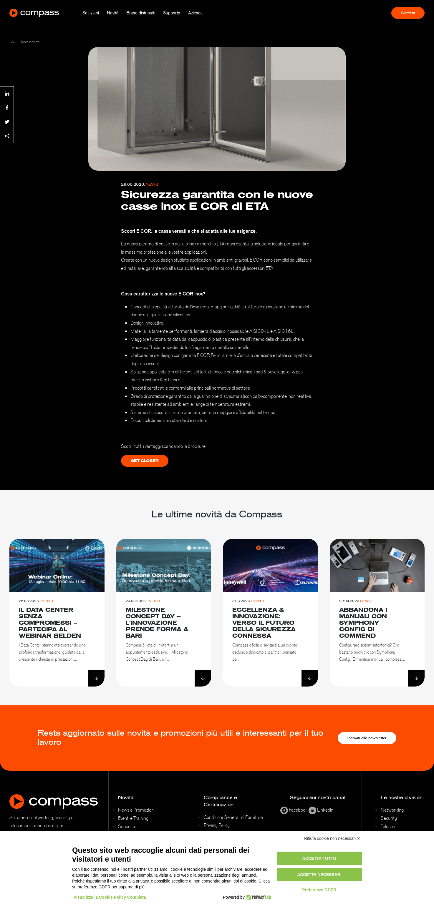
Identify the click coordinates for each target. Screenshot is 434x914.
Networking (392, 810)
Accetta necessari (319, 874)
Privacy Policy (217, 825)
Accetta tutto (319, 858)
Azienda (195, 13)
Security (389, 818)
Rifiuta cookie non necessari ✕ (332, 838)
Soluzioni (90, 13)
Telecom (389, 826)
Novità (112, 13)
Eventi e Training (133, 818)
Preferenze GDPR (319, 890)
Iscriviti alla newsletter (367, 738)
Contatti (408, 13)
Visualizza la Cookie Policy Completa (110, 897)
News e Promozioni (136, 810)
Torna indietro (25, 42)
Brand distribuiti (140, 13)
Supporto (171, 13)
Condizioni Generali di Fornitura (233, 817)
